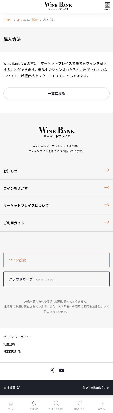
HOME (7, 20)
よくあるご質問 (27, 20)
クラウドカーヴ (32, 279)
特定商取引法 (12, 351)
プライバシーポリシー (17, 337)
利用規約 (9, 344)
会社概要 (11, 387)
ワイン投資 (17, 259)
